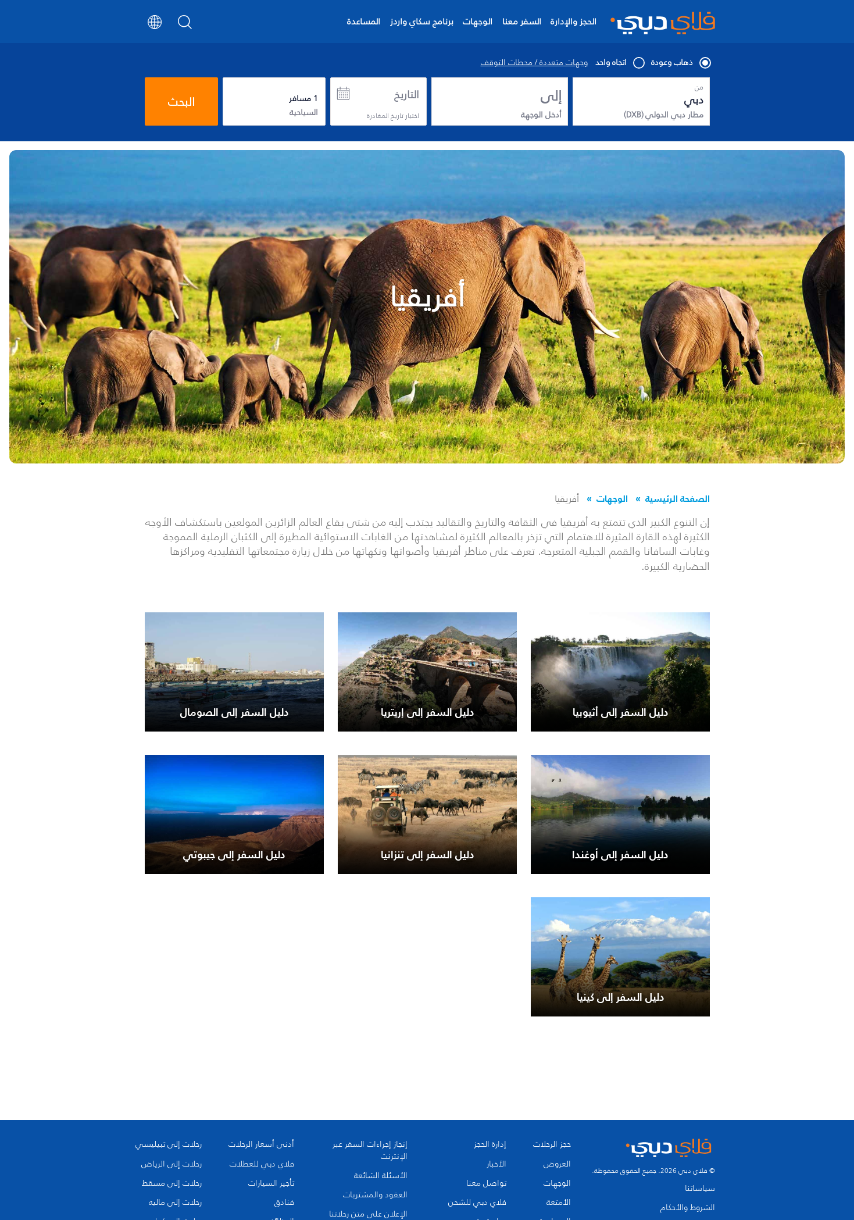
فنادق (284, 1202)
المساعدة (363, 21)
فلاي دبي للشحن (477, 1202)
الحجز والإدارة (573, 21)
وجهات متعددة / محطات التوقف (534, 63)
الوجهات (477, 21)
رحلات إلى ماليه (175, 1202)
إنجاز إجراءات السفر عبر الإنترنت (370, 1150)
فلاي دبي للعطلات (262, 1164)
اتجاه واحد (619, 63)
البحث (181, 101)
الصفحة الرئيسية (677, 498)
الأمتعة (558, 1202)
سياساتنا (700, 1188)
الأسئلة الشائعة (381, 1176)
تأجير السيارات (271, 1183)
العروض (557, 1164)
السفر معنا (521, 21)
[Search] (185, 25)
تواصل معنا (486, 1183)
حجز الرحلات (552, 1144)
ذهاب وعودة (680, 63)
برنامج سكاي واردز (421, 21)
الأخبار (496, 1164)
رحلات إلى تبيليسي (168, 1144)
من (699, 87)
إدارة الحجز (490, 1144)
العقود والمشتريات (375, 1195)
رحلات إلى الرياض (171, 1164)
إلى (551, 96)
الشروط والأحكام (687, 1207)
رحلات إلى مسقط (172, 1183)
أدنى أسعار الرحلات (261, 1144)
